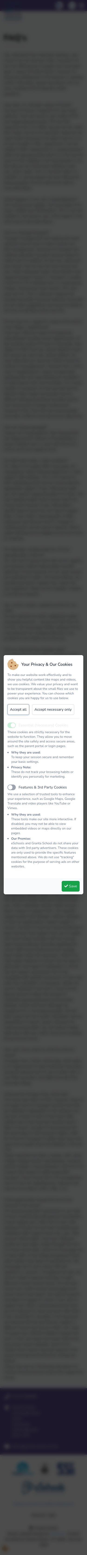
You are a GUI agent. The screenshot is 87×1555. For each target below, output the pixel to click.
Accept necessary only (53, 709)
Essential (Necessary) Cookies (43, 725)
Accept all (18, 709)
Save (70, 886)
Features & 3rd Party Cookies (43, 787)
